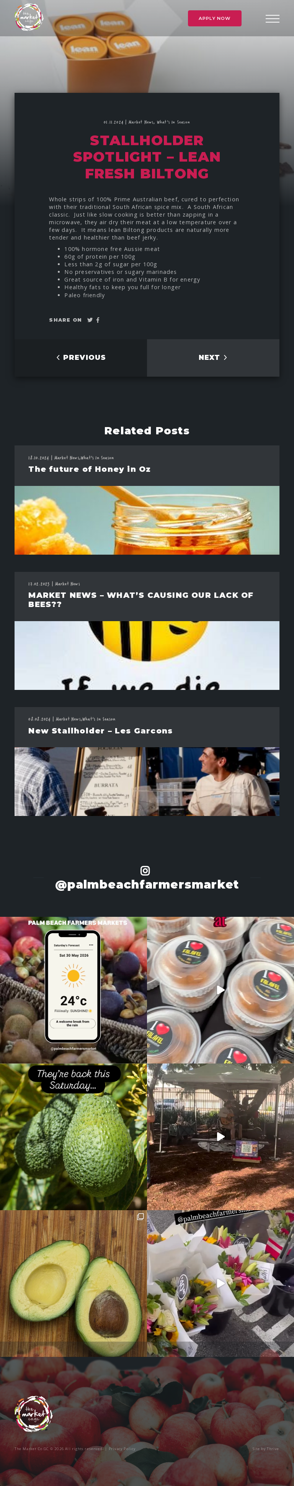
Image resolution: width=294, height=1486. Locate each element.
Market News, (143, 122)
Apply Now (215, 18)
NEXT (213, 357)
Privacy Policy (122, 1448)
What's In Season (173, 122)
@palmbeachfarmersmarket (147, 884)
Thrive (273, 1448)
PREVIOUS (81, 357)
